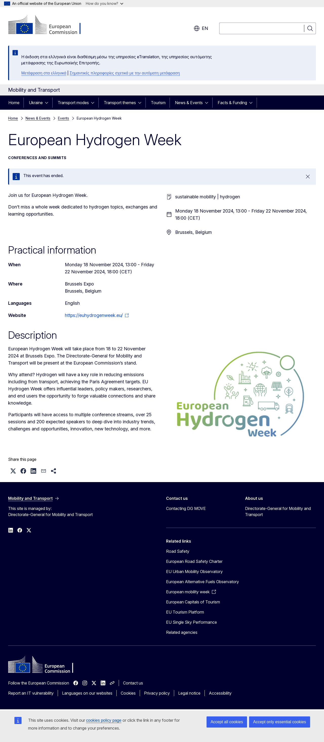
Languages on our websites (87, 693)
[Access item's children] (48, 103)
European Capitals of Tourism (193, 601)
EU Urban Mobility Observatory (194, 571)
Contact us (133, 683)
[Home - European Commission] (49, 25)
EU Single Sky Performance (191, 622)
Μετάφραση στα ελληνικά (43, 73)
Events (63, 118)
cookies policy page (104, 720)
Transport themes (120, 102)
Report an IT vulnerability (31, 693)
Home (13, 102)
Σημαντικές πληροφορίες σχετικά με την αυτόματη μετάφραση (125, 73)
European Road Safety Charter (194, 561)
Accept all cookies (227, 722)
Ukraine (36, 102)
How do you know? (104, 3)
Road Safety (177, 551)
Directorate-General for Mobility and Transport (278, 511)
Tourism (158, 102)
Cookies (128, 693)
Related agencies (181, 632)
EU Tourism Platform (185, 612)
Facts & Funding (232, 102)
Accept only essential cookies (279, 722)
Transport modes (73, 102)
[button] (13, 471)
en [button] (201, 28)
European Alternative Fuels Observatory (202, 581)
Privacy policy (157, 693)
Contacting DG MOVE (186, 508)
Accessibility (220, 693)
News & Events (189, 102)
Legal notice (189, 693)
